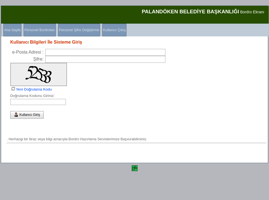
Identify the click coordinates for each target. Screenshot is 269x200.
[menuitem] (11, 30)
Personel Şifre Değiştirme (79, 30)
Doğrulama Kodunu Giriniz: (32, 96)
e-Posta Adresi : (28, 52)
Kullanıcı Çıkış (114, 30)
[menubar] (63, 30)
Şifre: (38, 59)
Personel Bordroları (39, 30)
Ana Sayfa (12, 30)
